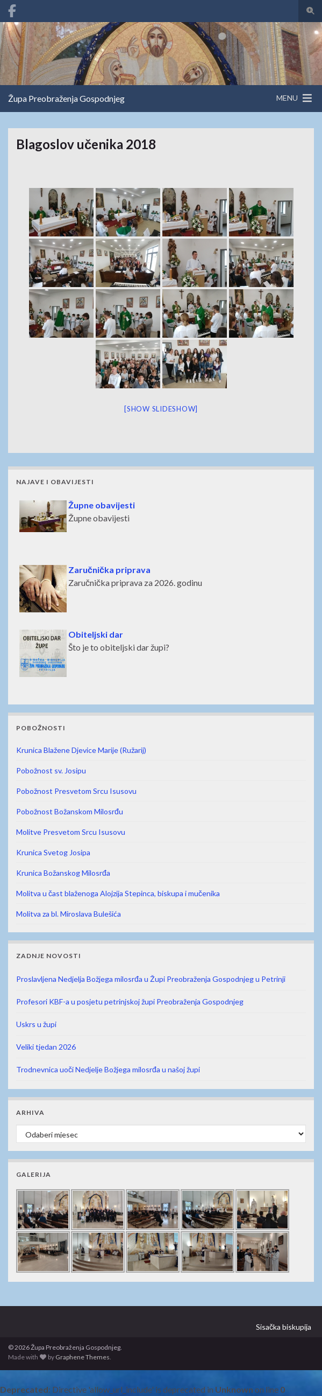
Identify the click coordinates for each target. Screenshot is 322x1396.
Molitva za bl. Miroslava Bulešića (68, 913)
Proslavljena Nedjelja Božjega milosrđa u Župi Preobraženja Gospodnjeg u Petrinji (150, 978)
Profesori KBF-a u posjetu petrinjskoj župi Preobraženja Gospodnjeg (130, 1001)
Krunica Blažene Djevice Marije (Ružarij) (81, 750)
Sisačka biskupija (283, 1326)
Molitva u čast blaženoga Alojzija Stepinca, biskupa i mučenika (118, 893)
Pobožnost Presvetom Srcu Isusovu (76, 790)
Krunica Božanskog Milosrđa (63, 872)
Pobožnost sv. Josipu (51, 770)
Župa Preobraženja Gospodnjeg (66, 98)
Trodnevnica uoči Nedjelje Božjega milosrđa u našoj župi (108, 1069)
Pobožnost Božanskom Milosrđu (69, 811)
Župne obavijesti (101, 505)
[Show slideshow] (161, 408)
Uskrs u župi (36, 1024)
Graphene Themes (82, 1357)
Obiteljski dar (95, 634)
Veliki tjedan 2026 (46, 1046)
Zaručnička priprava (109, 569)
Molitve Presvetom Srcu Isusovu (70, 831)
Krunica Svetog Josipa (53, 852)
